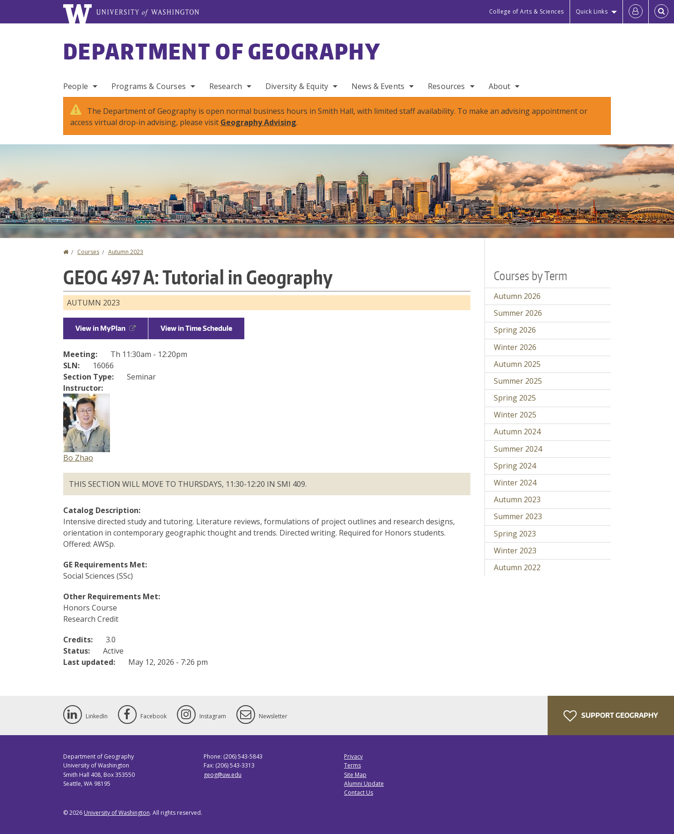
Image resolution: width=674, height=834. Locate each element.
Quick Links (592, 11)
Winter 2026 (515, 347)
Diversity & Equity (296, 86)
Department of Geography (222, 51)
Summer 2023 (518, 516)
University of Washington (117, 813)
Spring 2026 (515, 330)
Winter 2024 (515, 482)
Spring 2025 (515, 398)
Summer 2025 (518, 381)
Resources (446, 86)
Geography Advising (258, 122)
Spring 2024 (515, 466)
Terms (352, 765)
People (75, 86)
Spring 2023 (515, 534)
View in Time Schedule (196, 328)
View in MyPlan (105, 328)
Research (225, 86)
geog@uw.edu (223, 775)
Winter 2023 (515, 550)
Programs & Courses (148, 86)
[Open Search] (661, 11)
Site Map (355, 775)
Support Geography (611, 715)
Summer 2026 (518, 313)
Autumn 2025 (517, 364)
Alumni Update (364, 784)
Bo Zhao (78, 458)
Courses (88, 252)
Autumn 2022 (517, 567)
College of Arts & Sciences (526, 11)
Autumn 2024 (517, 431)
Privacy (353, 756)
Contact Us (358, 793)
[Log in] (635, 11)
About (500, 86)
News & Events (378, 86)
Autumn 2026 (517, 296)
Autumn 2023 (125, 252)
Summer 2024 (518, 449)
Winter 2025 (515, 415)
